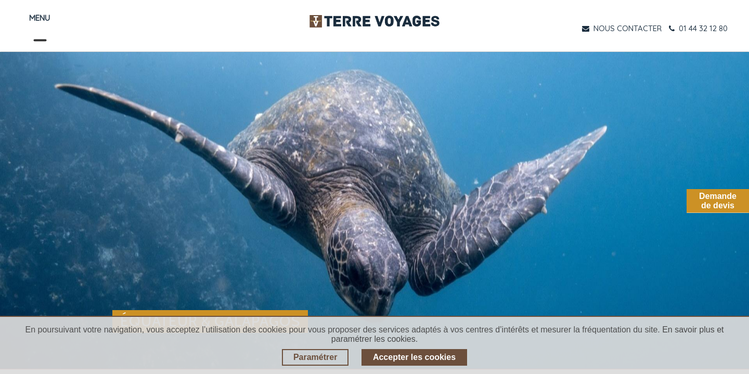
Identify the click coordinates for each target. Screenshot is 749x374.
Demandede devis (718, 201)
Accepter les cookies (414, 357)
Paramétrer (315, 357)
